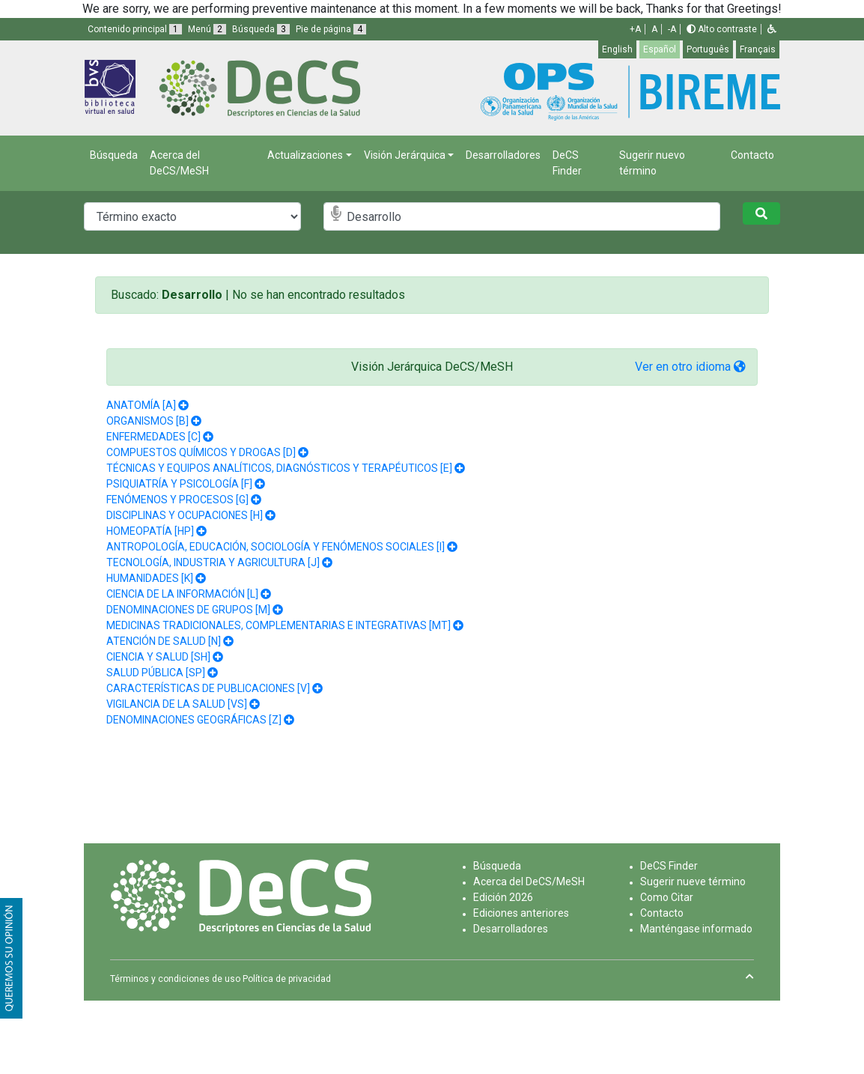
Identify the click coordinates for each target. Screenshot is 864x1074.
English (617, 49)
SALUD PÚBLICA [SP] (155, 673)
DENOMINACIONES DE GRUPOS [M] (188, 610)
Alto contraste (722, 29)
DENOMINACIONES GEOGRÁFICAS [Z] (194, 720)
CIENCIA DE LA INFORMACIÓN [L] (182, 594)
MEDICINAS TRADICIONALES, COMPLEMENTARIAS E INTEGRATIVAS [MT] (278, 625)
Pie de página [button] (331, 29)
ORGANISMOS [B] (147, 421)
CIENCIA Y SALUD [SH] (158, 657)
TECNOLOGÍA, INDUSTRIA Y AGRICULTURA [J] (213, 562)
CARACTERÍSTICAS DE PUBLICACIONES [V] (208, 688)
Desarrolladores (503, 155)
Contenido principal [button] (135, 29)
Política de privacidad (287, 979)
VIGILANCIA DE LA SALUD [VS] (176, 704)
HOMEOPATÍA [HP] (150, 531)
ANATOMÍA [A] (141, 405)
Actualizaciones (305, 155)
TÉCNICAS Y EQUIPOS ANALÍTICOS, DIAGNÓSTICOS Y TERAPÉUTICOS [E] (279, 468)
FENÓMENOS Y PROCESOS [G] (177, 500)
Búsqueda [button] (261, 29)
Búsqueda (114, 155)
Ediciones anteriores (521, 913)
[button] (772, 29)
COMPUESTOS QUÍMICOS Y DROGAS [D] (201, 452)
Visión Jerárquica (404, 155)
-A (672, 29)
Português (708, 49)
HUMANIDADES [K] (149, 578)
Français (758, 49)
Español (659, 49)
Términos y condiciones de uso (175, 979)
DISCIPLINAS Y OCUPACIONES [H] (184, 515)
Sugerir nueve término (693, 882)
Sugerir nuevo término (652, 163)
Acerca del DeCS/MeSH (179, 163)
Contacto (752, 155)
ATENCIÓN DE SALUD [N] (163, 641)
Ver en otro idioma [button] (690, 366)
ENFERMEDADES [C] (153, 437)
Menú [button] (207, 29)
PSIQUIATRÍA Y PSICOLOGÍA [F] (179, 484)
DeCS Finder (567, 163)
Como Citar (666, 897)
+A (635, 29)
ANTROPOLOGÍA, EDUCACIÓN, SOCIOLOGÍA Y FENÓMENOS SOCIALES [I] (275, 547)
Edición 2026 (503, 897)
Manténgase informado (696, 929)
